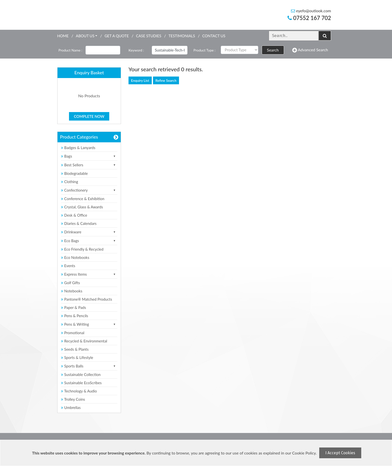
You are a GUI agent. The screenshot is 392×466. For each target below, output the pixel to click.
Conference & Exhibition (82, 198)
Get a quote (116, 36)
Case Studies (148, 36)
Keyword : (136, 50)
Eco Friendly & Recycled (82, 249)
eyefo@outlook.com (311, 10)
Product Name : (70, 50)
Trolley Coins (73, 399)
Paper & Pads (73, 307)
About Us (85, 36)
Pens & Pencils (74, 315)
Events (68, 265)
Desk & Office (74, 215)
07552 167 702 (309, 18)
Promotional (72, 332)
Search (273, 50)
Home (62, 36)
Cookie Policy (304, 452)
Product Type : (205, 50)
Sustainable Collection (80, 374)
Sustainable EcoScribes (81, 382)
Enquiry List (140, 80)
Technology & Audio (79, 391)
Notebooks (71, 291)
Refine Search (166, 80)
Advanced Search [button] (310, 50)
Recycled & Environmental (84, 341)
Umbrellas (71, 407)
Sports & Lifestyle (77, 357)
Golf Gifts (70, 282)
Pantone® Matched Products (86, 299)
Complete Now (89, 116)
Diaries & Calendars (78, 223)
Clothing (69, 181)
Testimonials (181, 36)
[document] (196, 452)
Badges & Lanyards (78, 147)
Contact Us (213, 36)
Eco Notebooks (75, 257)
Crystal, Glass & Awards (82, 207)
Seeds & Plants (74, 349)
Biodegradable (74, 173)
